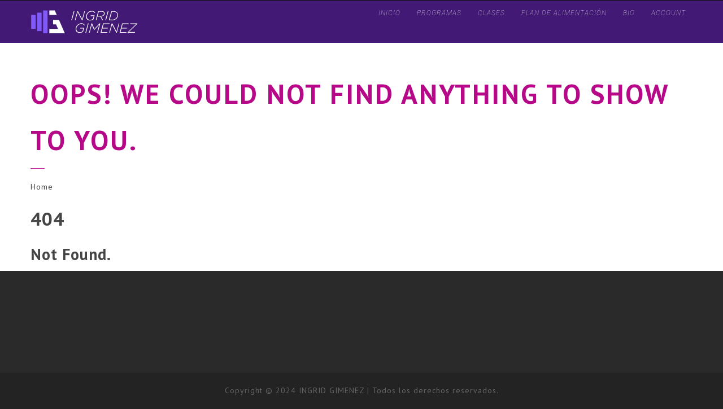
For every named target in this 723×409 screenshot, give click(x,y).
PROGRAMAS (439, 13)
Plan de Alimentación (564, 13)
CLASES (491, 13)
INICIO (389, 13)
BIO (629, 13)
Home (42, 187)
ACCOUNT (668, 13)
